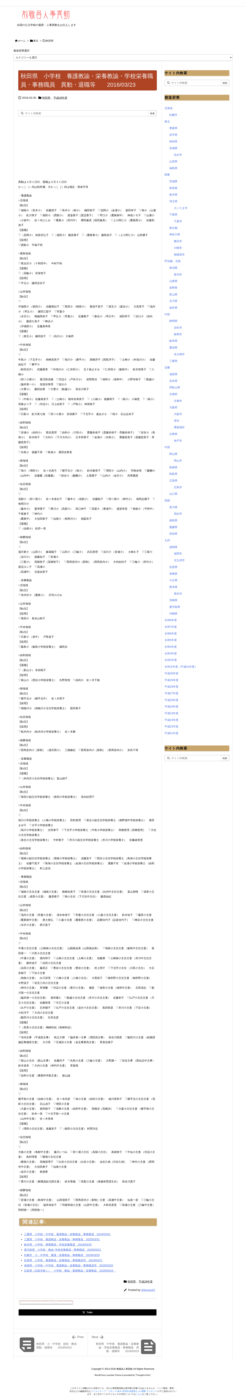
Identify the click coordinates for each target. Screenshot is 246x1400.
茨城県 (173, 181)
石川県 (173, 300)
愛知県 (173, 347)
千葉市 (178, 221)
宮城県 (173, 148)
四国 (167, 500)
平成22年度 (171, 726)
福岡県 (173, 547)
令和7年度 (171, 626)
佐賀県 (173, 567)
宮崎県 (173, 600)
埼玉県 (173, 201)
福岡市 (178, 553)
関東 (167, 174)
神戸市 (178, 440)
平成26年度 (171, 700)
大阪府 (173, 407)
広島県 (173, 480)
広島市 (178, 487)
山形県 (173, 161)
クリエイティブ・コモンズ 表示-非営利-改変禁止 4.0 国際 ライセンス (124, 1391)
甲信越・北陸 (173, 261)
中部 (167, 314)
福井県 (173, 307)
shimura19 (148, 1290)
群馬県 (173, 188)
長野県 (173, 287)
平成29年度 (171, 680)
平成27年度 (171, 693)
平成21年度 (171, 733)
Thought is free (143, 1375)
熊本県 (173, 586)
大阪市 (178, 414)
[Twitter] (87, 1312)
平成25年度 (171, 706)
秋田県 (49, 40)
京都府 (173, 394)
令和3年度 (171, 653)
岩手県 (173, 134)
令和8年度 (171, 620)
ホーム (22, 40)
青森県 (173, 128)
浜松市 (178, 327)
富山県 (173, 294)
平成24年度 (171, 713)
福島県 (173, 168)
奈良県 (173, 380)
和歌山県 (174, 387)
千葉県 (173, 214)
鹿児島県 (174, 606)
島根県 (173, 467)
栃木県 (173, 194)
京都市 (178, 400)
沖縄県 (173, 613)
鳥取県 (173, 473)
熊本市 (178, 593)
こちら (139, 1394)
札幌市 (173, 114)
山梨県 (173, 281)
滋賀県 (173, 374)
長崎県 (173, 573)
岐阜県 (173, 340)
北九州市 (179, 560)
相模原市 (179, 254)
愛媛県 (173, 527)
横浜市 (178, 241)
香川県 (173, 507)
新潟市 (178, 274)
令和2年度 (171, 659)
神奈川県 (174, 234)
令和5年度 (171, 640)
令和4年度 (171, 646)
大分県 (173, 580)
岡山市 (178, 460)
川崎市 (178, 247)
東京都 (173, 227)
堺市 (176, 420)
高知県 (173, 533)
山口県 (173, 493)
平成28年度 (60, 97)
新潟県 (173, 267)
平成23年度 (171, 719)
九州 (167, 540)
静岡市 (178, 334)
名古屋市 (179, 354)
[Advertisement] (50, 147)
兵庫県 (173, 433)
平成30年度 (171, 673)
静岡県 (173, 320)
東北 (35, 40)
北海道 (169, 108)
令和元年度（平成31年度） (181, 666)
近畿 (167, 367)
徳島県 (173, 520)
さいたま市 (180, 208)
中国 (167, 447)
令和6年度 (171, 633)
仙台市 (178, 154)
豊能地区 (179, 427)
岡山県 (173, 453)
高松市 (178, 513)
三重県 (173, 360)
